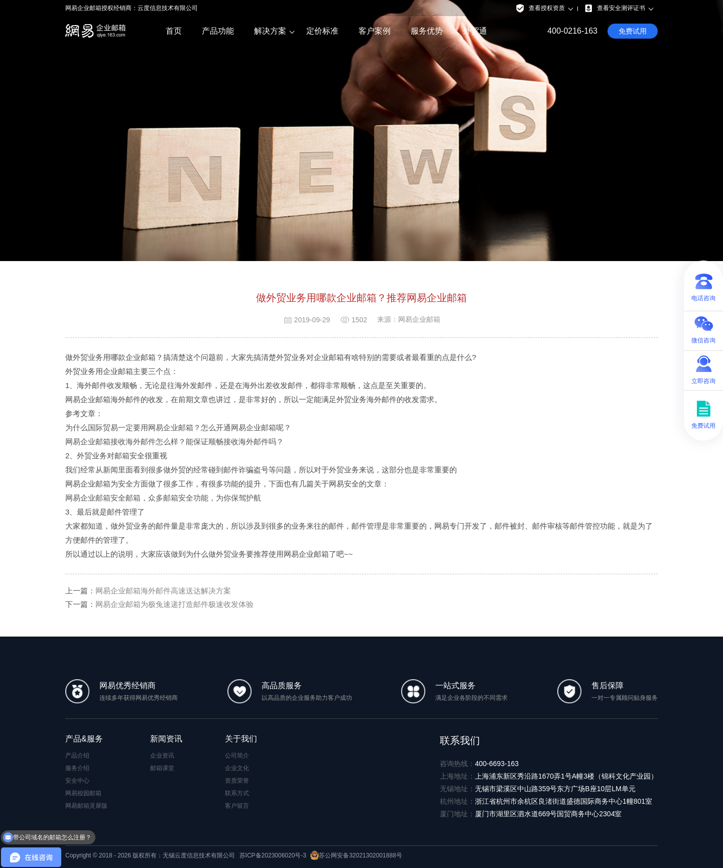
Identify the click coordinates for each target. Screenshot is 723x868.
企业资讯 (162, 755)
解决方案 (270, 31)
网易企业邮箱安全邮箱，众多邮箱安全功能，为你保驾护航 (163, 497)
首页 (174, 31)
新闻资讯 (166, 738)
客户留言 (237, 805)
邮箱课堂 (162, 768)
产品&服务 (84, 738)
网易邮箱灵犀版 (86, 805)
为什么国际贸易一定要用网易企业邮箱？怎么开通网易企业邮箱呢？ (178, 427)
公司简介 (237, 755)
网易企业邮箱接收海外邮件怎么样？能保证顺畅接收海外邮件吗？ (174, 441)
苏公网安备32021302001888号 (356, 855)
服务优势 (427, 31)
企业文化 (237, 768)
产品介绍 (77, 755)
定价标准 (322, 31)
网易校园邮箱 (83, 793)
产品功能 (218, 31)
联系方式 (237, 793)
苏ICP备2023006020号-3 (272, 855)
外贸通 (475, 31)
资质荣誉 (237, 780)
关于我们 (241, 738)
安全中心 (77, 780)
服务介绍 (77, 768)
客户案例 (374, 31)
